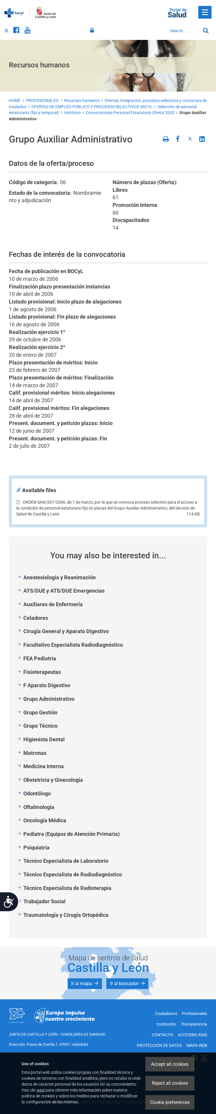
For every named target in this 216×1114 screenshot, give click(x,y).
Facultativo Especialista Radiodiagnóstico (73, 645)
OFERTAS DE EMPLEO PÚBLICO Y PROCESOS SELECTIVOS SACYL (91, 106)
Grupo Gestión (40, 712)
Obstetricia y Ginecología (53, 780)
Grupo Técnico (40, 726)
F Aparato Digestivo (46, 685)
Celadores (35, 618)
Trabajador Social (44, 901)
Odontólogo (37, 793)
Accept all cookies (170, 1064)
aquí (41, 1090)
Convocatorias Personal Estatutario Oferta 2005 (130, 112)
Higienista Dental (44, 739)
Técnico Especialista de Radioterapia (67, 888)
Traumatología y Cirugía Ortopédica (65, 915)
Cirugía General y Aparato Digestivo (66, 631)
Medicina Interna (43, 766)
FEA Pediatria (39, 658)
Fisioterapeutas (42, 672)
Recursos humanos (82, 100)
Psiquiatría (36, 847)
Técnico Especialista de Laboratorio (65, 861)
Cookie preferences (170, 1102)
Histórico (72, 112)
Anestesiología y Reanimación (59, 577)
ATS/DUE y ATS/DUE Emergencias (64, 591)
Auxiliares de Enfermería (53, 604)
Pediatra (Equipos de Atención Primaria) (71, 834)
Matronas (34, 753)
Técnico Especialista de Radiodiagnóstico (72, 874)
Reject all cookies (170, 1083)
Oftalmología (38, 807)
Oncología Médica (44, 820)
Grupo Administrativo (48, 699)
